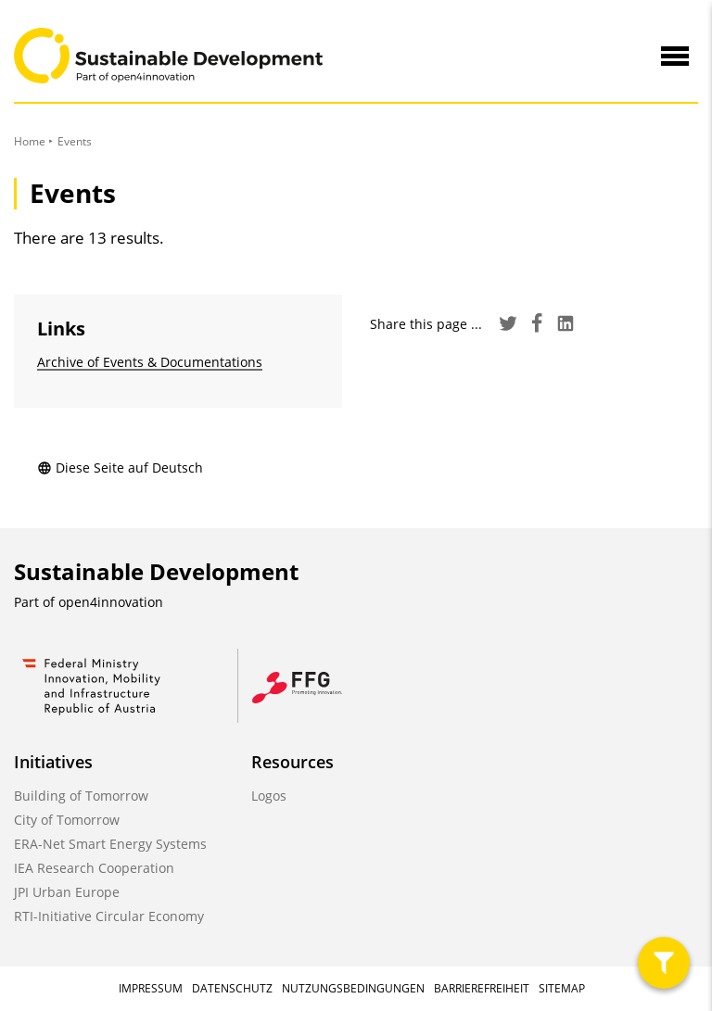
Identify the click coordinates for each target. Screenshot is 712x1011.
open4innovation (110, 602)
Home (29, 141)
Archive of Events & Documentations (149, 362)
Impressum (151, 988)
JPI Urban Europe (67, 892)
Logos (268, 795)
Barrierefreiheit (481, 988)
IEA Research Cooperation (94, 868)
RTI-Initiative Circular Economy (109, 916)
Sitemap (562, 988)
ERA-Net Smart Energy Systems (110, 844)
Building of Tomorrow (81, 795)
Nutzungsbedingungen (353, 988)
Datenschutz (232, 988)
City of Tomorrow (67, 819)
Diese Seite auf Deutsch (120, 467)
